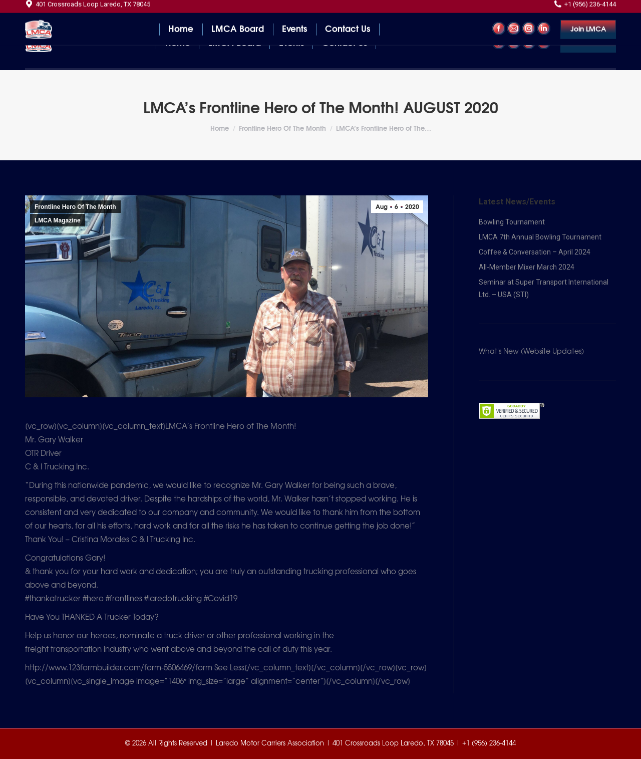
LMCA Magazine (58, 220)
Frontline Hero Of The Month (75, 206)
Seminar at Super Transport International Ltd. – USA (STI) (543, 288)
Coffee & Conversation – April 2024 (534, 252)
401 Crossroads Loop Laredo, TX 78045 (87, 9)
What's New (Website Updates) (531, 351)
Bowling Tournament (512, 222)
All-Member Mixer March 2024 (526, 267)
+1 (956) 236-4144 (585, 9)
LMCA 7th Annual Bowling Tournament (540, 237)
